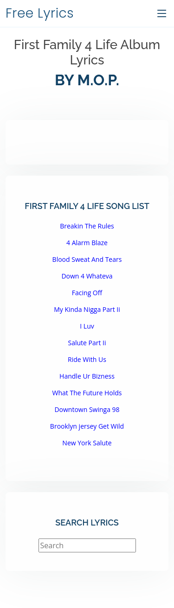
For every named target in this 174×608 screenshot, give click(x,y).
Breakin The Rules (87, 226)
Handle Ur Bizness (87, 376)
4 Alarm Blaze (87, 242)
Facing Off (87, 292)
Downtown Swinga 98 (86, 409)
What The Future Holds (87, 392)
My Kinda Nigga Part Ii (87, 309)
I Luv (87, 326)
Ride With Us (87, 359)
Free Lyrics (40, 13)
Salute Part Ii (87, 342)
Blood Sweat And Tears (87, 259)
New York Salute (86, 442)
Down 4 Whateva (86, 276)
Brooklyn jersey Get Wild (87, 426)
